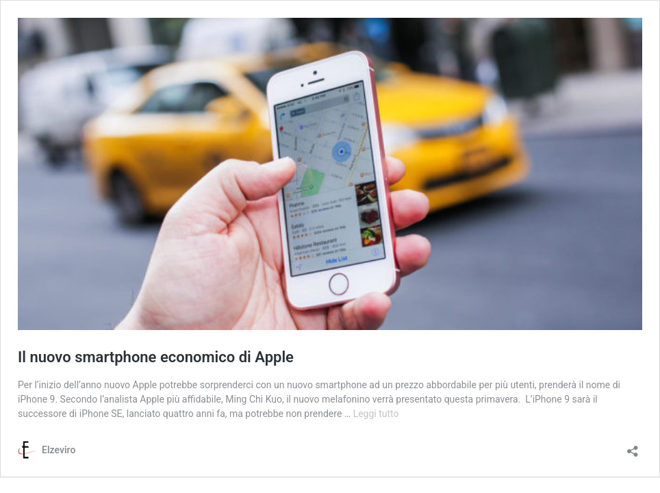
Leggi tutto (376, 413)
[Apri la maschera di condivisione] (632, 446)
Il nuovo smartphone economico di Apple (156, 357)
